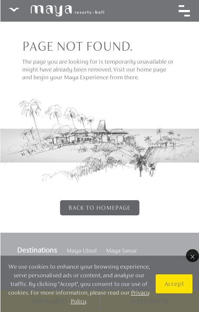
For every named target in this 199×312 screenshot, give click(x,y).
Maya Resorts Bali (56, 11)
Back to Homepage (99, 207)
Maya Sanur (121, 250)
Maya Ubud (81, 250)
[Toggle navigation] (184, 11)
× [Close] (192, 255)
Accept (173, 283)
